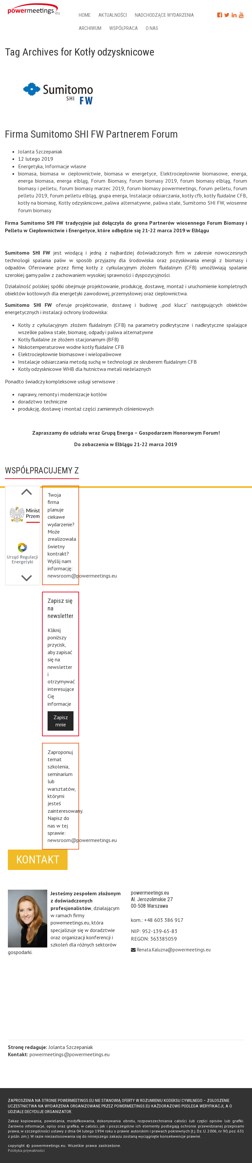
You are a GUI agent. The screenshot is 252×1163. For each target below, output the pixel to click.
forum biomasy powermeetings (161, 188)
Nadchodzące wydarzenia (164, 15)
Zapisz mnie (60, 721)
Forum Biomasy (108, 180)
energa (238, 173)
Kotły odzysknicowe (80, 202)
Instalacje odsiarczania (154, 195)
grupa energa (113, 195)
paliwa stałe (167, 202)
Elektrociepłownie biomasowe (194, 173)
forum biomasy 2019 (153, 180)
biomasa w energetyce (130, 173)
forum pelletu (215, 188)
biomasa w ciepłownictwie (70, 173)
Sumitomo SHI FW (203, 202)
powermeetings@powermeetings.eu (70, 1054)
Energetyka (30, 166)
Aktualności (112, 15)
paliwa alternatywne (128, 202)
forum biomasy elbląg (205, 180)
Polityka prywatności (26, 1150)
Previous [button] (26, 575)
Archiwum (90, 28)
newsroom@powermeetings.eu (82, 575)
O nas (152, 28)
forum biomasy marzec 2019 (91, 188)
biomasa (27, 173)
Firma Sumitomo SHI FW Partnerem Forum (91, 134)
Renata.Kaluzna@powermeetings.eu (174, 949)
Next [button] (26, 488)
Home (85, 15)
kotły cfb (192, 195)
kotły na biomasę (37, 202)
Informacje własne (65, 166)
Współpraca (123, 28)
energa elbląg (72, 180)
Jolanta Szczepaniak (40, 151)
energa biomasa (35, 180)
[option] (23, 517)
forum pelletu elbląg (73, 195)
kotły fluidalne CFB (225, 195)
